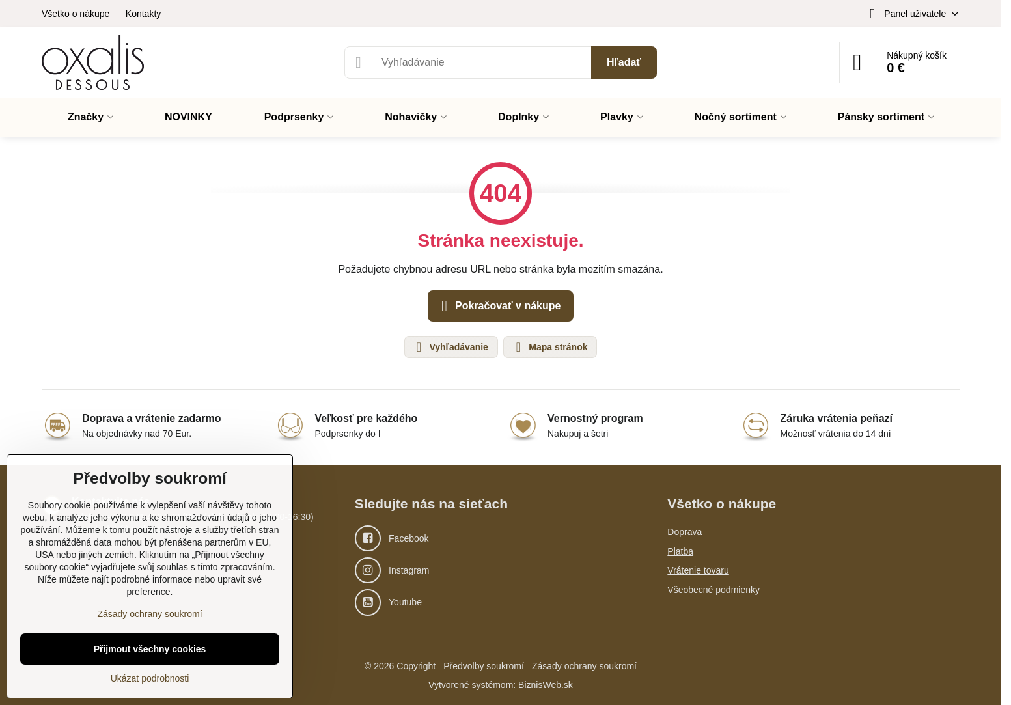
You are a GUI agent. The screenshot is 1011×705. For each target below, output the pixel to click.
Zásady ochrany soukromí (584, 666)
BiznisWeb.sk (545, 685)
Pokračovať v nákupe (499, 306)
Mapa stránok (549, 346)
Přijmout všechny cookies (150, 649)
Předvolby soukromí (483, 666)
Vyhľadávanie (450, 346)
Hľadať (624, 62)
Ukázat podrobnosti (150, 678)
